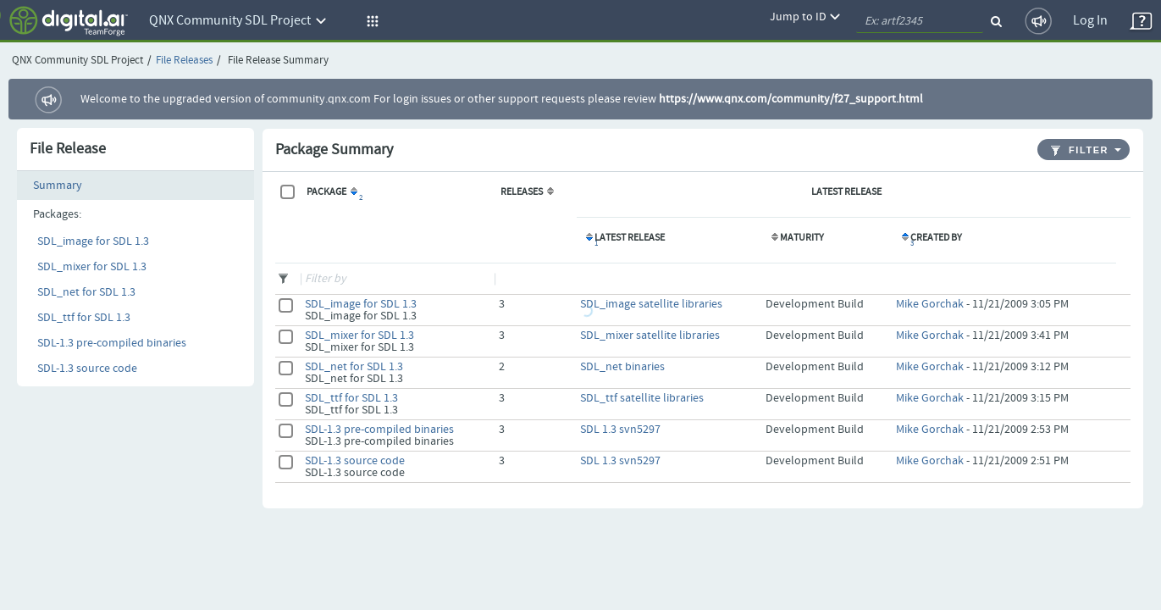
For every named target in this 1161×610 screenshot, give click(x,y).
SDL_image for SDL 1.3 (93, 241)
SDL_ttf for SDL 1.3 (83, 317)
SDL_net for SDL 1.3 (86, 292)
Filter (1079, 150)
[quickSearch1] (919, 21)
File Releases (184, 60)
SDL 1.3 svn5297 (620, 429)
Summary (57, 185)
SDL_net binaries (622, 366)
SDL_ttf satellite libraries (642, 398)
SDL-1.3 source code (87, 368)
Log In (1090, 21)
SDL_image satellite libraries (651, 304)
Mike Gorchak (930, 304)
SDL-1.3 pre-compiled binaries (111, 343)
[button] (370, 21)
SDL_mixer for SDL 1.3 (92, 266)
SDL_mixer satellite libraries (650, 335)
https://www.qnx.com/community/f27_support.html (791, 99)
